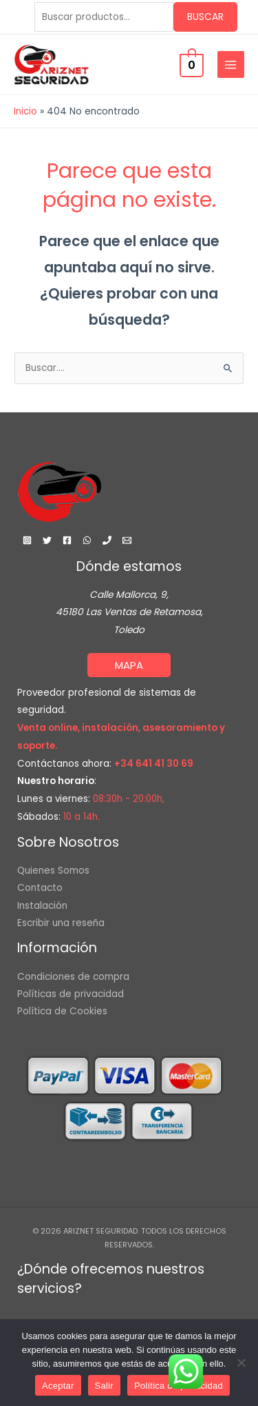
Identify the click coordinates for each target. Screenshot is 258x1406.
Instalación (42, 905)
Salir (104, 1385)
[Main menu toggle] (230, 64)
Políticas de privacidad (70, 994)
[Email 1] (127, 540)
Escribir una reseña (61, 923)
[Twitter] (47, 540)
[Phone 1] (107, 540)
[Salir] (241, 1362)
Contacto (40, 887)
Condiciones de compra (73, 976)
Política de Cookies (62, 1011)
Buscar (205, 16)
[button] (129, 665)
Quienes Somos (53, 870)
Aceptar (58, 1385)
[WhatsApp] (87, 540)
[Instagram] (27, 540)
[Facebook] (67, 540)
